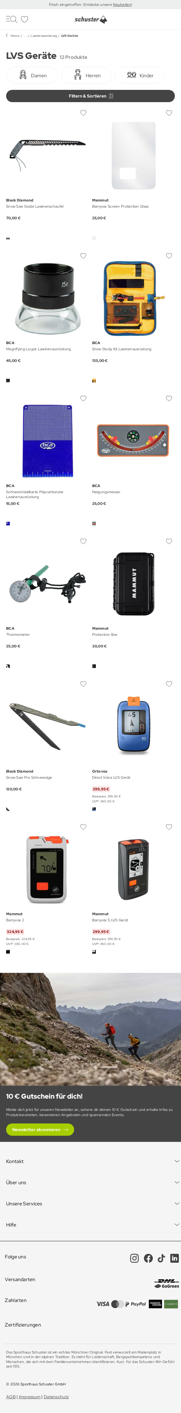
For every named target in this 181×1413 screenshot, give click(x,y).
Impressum (30, 1397)
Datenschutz (56, 1397)
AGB (11, 1397)
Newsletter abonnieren (36, 1129)
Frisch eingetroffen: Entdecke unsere (81, 4)
